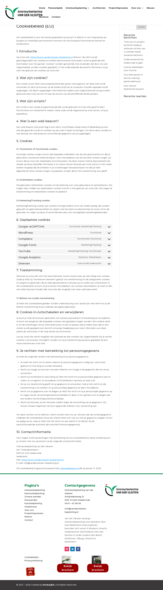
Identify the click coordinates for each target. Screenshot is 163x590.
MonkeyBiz (48, 585)
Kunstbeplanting (33, 503)
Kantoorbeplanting (34, 493)
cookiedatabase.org (69, 468)
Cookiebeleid (31, 557)
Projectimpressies (118, 8)
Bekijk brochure (68, 568)
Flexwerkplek (55, 8)
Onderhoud (30, 506)
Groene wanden (32, 496)
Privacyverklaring (33, 560)
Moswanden (30, 500)
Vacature (44, 17)
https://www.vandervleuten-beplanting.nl (51, 57)
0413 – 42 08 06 (73, 503)
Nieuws (150, 8)
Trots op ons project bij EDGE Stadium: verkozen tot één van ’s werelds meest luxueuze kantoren (134, 48)
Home (42, 8)
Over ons (136, 8)
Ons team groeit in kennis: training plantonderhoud (133, 78)
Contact (56, 17)
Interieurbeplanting (76, 8)
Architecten (99, 8)
